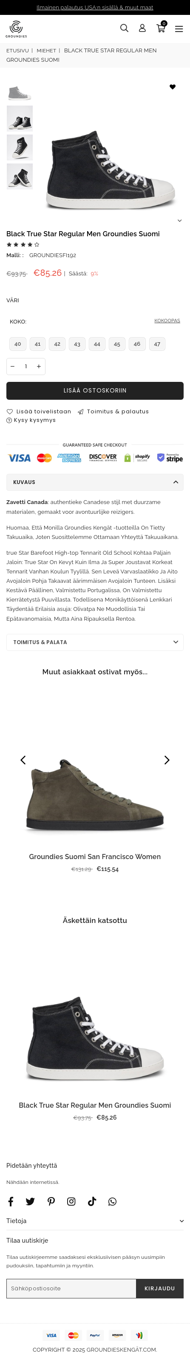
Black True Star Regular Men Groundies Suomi (95, 1105)
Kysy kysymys (31, 420)
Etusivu (17, 51)
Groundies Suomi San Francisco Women (95, 857)
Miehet (47, 51)
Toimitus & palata (40, 642)
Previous (23, 760)
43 (77, 344)
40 (17, 344)
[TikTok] (92, 1201)
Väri (12, 300)
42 (57, 344)
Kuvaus (24, 482)
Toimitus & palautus (113, 411)
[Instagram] (51, 1201)
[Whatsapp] (112, 1201)
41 (38, 344)
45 (117, 344)
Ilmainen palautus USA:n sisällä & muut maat (95, 7)
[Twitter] (30, 1201)
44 (97, 344)
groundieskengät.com (121, 1350)
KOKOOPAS (167, 321)
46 (137, 344)
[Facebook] (10, 1201)
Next (179, 221)
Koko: (95, 322)
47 (157, 344)
